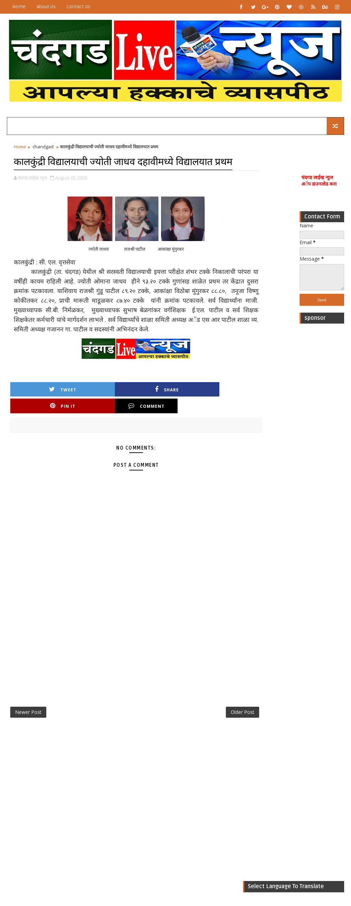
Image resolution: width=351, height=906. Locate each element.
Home (19, 7)
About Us (46, 7)
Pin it (153, 415)
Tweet (39, 415)
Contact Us (78, 7)
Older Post (220, 722)
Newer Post (28, 722)
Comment (211, 415)
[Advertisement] (321, 431)
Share (96, 415)
